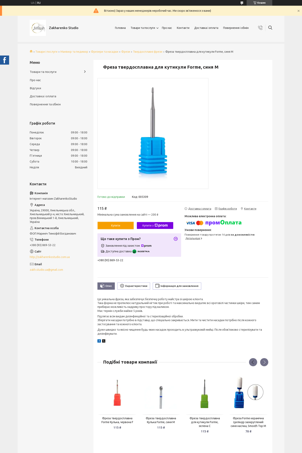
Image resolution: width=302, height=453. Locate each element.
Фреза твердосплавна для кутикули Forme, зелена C (205, 422)
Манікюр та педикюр (74, 51)
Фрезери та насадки (104, 51)
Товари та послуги (143, 27)
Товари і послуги (46, 51)
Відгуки (35, 88)
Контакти (183, 27)
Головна (120, 27)
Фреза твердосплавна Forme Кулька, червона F (117, 420)
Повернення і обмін (236, 27)
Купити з (155, 225)
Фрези (125, 51)
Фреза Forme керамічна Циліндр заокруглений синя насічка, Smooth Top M (248, 422)
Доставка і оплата (206, 27)
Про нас (167, 27)
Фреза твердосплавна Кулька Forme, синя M (161, 420)
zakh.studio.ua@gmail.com (46, 269)
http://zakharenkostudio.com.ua (50, 257)
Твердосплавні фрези (147, 51)
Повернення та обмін (45, 104)
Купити (115, 225)
